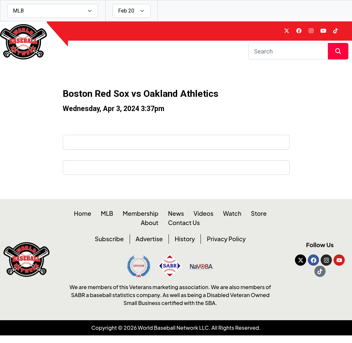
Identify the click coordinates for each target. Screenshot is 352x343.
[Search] (288, 56)
